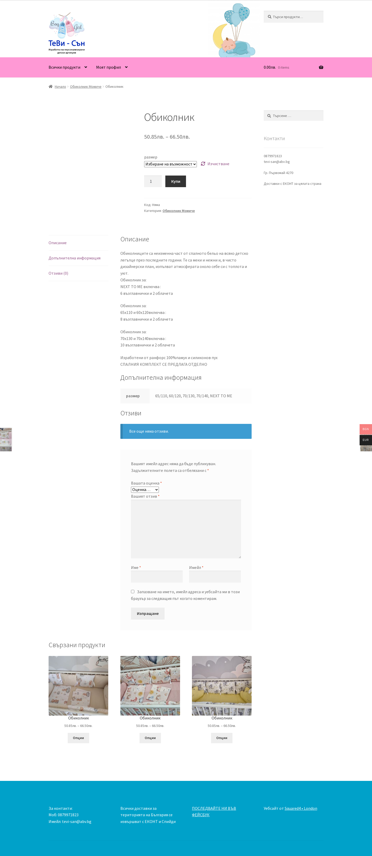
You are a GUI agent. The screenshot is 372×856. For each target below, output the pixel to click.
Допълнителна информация (74, 257)
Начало (60, 86)
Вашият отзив (145, 496)
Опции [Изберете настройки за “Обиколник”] (78, 737)
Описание (58, 242)
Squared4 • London (301, 808)
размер (150, 157)
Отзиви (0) (58, 273)
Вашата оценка (146, 483)
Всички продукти (64, 67)
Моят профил (108, 67)
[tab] (78, 243)
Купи (175, 181)
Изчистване (218, 163)
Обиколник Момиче (86, 86)
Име (136, 567)
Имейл (196, 567)
